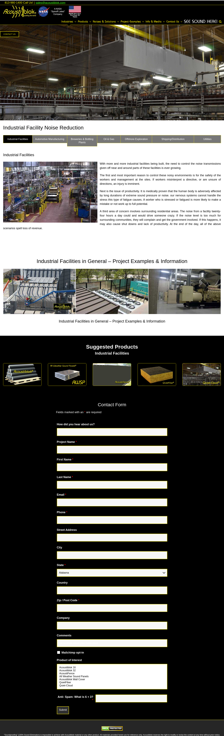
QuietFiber (112, 682)
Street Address (67, 529)
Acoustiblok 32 (112, 670)
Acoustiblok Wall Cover (112, 679)
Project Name (67, 441)
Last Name (65, 477)
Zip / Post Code (68, 600)
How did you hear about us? (76, 424)
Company (63, 617)
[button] (220, 21)
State (61, 565)
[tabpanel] (112, 271)
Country (62, 582)
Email (61, 494)
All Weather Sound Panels (112, 676)
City (59, 547)
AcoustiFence (112, 673)
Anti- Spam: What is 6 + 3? (75, 698)
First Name (65, 459)
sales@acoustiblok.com (50, 2)
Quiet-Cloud (112, 685)
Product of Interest (69, 660)
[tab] (17, 139)
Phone (62, 512)
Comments (64, 635)
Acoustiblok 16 (112, 667)
